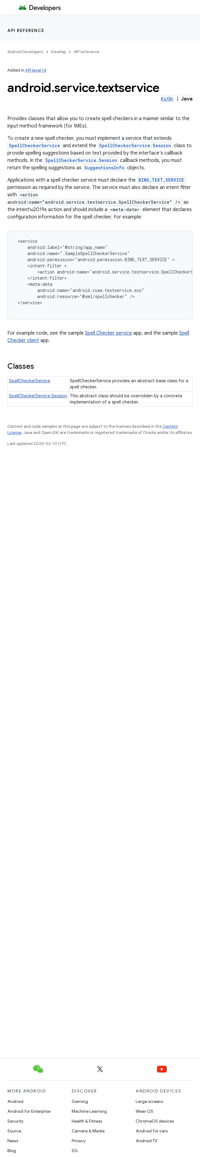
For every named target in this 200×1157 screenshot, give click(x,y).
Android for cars (152, 1131)
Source (14, 1131)
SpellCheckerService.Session (135, 145)
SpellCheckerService (34, 145)
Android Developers (25, 51)
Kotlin (167, 99)
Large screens (149, 1101)
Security (15, 1121)
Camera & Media (88, 1131)
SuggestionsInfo (104, 168)
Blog (11, 1150)
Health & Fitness (87, 1121)
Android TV (147, 1140)
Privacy (79, 1140)
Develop (58, 51)
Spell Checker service (108, 333)
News (12, 1140)
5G (75, 1150)
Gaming (80, 1101)
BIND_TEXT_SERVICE (161, 180)
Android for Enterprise (28, 1111)
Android (15, 1101)
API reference (26, 30)
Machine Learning (89, 1111)
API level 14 (35, 70)
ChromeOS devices (155, 1121)
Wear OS (144, 1111)
